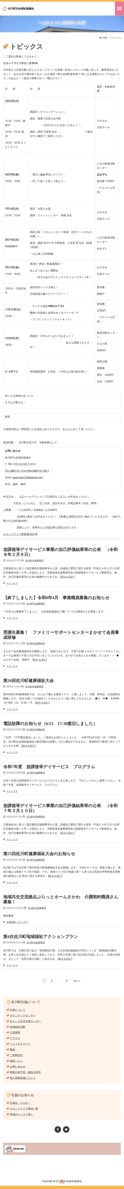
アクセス (15, 1038)
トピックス (12, 583)
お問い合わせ (17, 1066)
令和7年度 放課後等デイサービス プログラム (49, 766)
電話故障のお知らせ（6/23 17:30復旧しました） (50, 723)
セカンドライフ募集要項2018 (20, 534)
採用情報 (11, 922)
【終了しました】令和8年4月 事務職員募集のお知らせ (56, 597)
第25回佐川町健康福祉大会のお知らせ (39, 853)
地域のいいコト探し (21, 1114)
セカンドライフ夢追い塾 (24, 1108)
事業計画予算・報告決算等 (25, 1072)
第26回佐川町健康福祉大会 (28, 680)
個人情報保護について (23, 1077)
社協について (17, 1009)
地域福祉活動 (17, 1026)
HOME (104, 38)
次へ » (76, 980)
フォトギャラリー (20, 1043)
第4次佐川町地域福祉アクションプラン (40, 936)
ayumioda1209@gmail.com (27, 477)
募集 (12, 1049)
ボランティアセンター (23, 1015)
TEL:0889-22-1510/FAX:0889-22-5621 (27, 470)
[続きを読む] (67, 576)
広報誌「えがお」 (20, 1102)
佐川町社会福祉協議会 (21, 8)
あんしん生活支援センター (25, 1021)
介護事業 (15, 1032)
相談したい (16, 1060)
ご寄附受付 (16, 1055)
